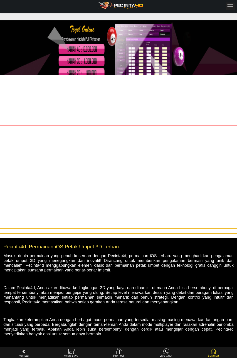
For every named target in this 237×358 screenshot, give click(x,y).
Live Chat (166, 352)
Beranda (213, 352)
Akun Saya (71, 352)
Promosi (118, 352)
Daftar (177, 79)
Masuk (59, 79)
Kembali (23, 352)
